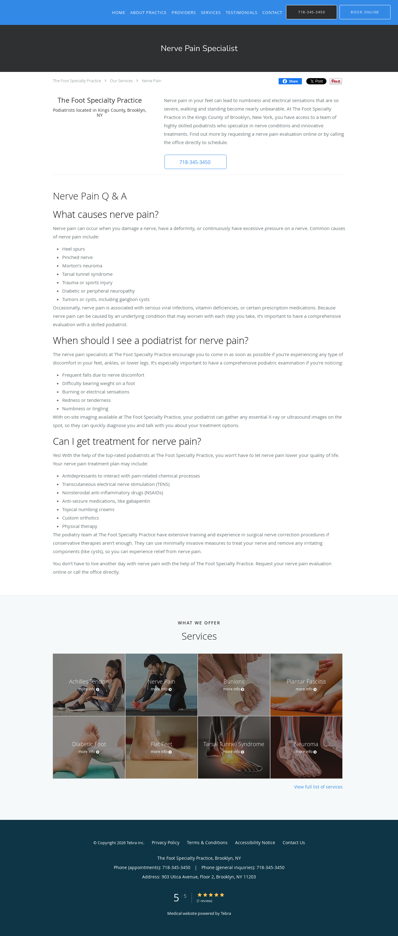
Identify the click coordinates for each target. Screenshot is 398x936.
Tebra (226, 913)
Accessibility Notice (255, 842)
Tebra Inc (135, 842)
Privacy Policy (165, 842)
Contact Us (294, 842)
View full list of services (318, 787)
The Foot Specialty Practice (77, 80)
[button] (365, 12)
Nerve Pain (151, 80)
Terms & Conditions (207, 842)
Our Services (121, 80)
